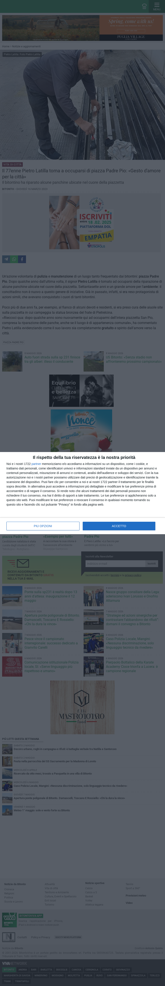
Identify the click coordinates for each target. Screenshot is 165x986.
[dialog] (82, 493)
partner (36, 463)
